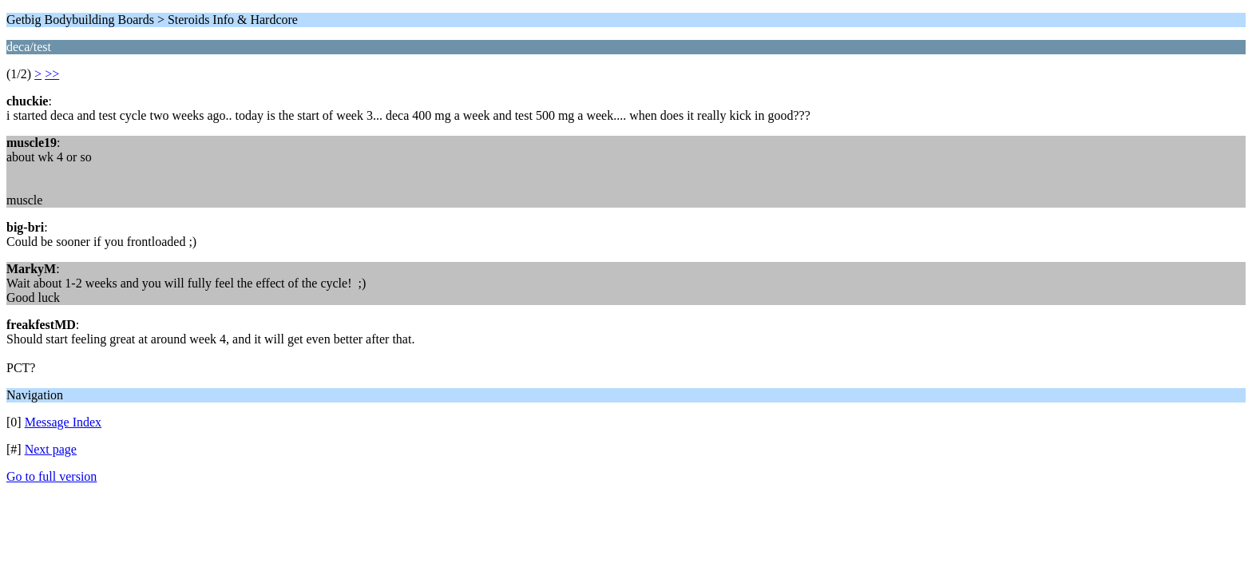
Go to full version (51, 476)
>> (52, 74)
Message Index (63, 422)
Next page (51, 449)
